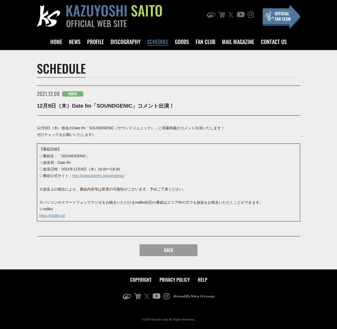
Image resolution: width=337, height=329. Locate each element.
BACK (168, 250)
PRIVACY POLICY (175, 279)
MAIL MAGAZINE (238, 42)
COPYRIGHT (141, 279)
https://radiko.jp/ (52, 215)
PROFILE (95, 42)
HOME (56, 42)
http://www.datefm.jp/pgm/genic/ (98, 176)
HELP (202, 279)
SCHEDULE (157, 42)
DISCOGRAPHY (126, 42)
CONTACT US (274, 42)
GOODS (182, 42)
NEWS (75, 42)
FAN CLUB (205, 42)
